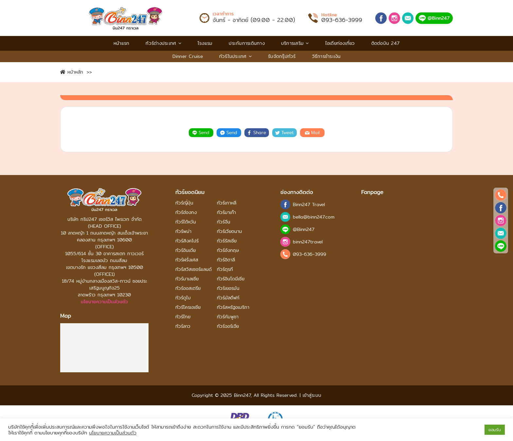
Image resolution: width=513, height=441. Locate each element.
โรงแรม (205, 43)
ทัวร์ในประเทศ (235, 56)
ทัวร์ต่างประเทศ (163, 43)
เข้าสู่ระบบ (311, 395)
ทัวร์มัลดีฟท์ (228, 297)
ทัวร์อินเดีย (185, 250)
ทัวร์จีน (223, 222)
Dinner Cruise (187, 56)
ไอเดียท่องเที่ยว (340, 43)
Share (256, 132)
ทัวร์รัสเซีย (227, 241)
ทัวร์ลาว (182, 326)
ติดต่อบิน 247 (385, 43)
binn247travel (308, 241)
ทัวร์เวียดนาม (229, 231)
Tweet (284, 132)
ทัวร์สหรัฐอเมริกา (233, 307)
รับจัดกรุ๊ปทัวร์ (282, 56)
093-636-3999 (341, 20)
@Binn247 (434, 18)
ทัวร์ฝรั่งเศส (186, 259)
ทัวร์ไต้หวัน (185, 222)
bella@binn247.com (313, 217)
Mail (312, 132)
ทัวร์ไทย (182, 316)
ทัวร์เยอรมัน (228, 288)
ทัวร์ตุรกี (225, 269)
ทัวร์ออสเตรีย (188, 288)
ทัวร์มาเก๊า (226, 212)
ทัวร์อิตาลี (226, 259)
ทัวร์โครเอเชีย (188, 307)
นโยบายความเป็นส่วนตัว (104, 301)
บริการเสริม (295, 43)
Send (200, 132)
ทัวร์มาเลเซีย (187, 278)
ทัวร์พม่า (183, 231)
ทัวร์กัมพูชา (228, 316)
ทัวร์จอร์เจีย (228, 326)
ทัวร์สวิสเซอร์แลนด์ (193, 269)
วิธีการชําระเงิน (326, 56)
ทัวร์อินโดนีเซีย (230, 278)
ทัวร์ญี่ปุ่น (184, 203)
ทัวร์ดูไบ (183, 297)
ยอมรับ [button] (494, 429)
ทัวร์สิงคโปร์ (187, 241)
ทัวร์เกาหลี (226, 203)
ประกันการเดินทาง (247, 43)
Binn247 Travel (309, 204)
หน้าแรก (122, 43)
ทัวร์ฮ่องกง (186, 212)
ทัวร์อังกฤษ (228, 250)
